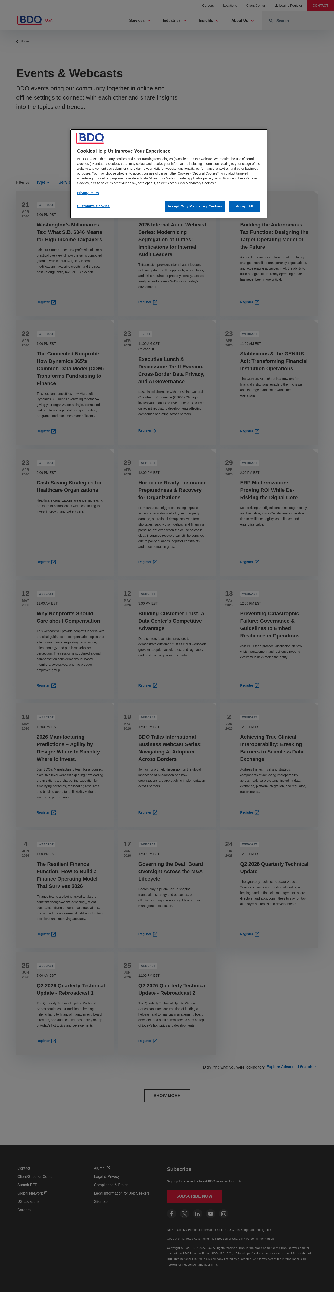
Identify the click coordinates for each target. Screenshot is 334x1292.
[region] (168, 173)
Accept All (244, 206)
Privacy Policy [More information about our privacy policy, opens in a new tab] (88, 193)
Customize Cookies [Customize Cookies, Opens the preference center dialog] (93, 206)
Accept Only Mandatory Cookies (195, 206)
